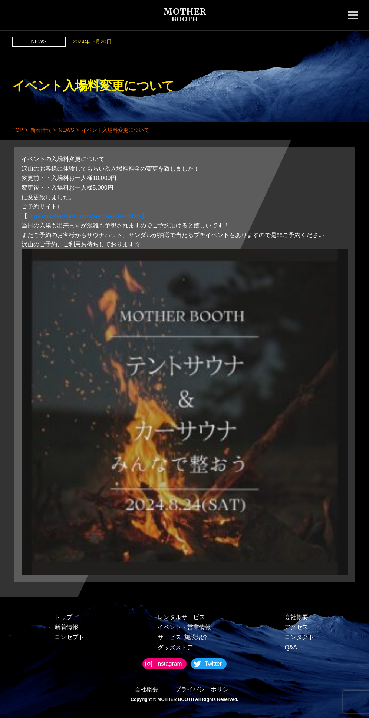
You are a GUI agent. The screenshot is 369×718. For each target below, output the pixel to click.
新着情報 (66, 627)
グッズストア (175, 647)
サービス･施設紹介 (183, 637)
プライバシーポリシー (204, 689)
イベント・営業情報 (184, 627)
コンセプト (69, 637)
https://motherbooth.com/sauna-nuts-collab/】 (87, 216)
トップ (63, 617)
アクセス (296, 627)
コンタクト (299, 637)
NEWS (39, 41)
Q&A (290, 647)
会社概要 (296, 617)
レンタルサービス (181, 617)
